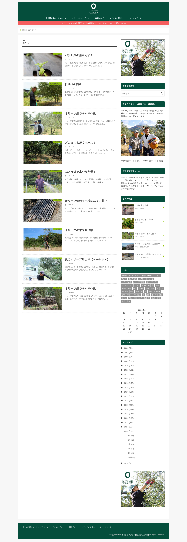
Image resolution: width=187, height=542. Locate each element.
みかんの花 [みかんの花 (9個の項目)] (132, 279)
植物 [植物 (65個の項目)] (123, 295)
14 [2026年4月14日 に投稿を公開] (137, 323)
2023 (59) (128, 422)
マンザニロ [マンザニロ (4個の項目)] (146, 286)
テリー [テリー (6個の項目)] (137, 286)
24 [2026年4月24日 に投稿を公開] (155, 326)
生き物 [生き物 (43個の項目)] (124, 298)
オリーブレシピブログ (80, 19)
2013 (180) (128, 379)
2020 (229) (128, 409)
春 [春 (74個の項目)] (142, 292)
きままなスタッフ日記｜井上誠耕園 (135, 534)
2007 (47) (128, 353)
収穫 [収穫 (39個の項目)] (134, 289)
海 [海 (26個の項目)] (143, 295)
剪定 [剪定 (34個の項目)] (157, 286)
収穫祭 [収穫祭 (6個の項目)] (141, 289)
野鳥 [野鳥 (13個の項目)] (158, 298)
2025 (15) (128, 431)
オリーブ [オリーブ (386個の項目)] (150, 279)
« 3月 (130, 332)
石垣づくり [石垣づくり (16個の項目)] (138, 298)
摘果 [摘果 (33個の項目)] (137, 292)
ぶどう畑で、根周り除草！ (140, 236)
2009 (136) (128, 361)
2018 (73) (128, 400)
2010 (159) (128, 366)
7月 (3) (131, 444)
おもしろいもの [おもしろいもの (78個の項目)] (147, 276)
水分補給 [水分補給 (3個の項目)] (137, 295)
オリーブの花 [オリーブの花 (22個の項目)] (126, 282)
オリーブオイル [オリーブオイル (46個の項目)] (152, 282)
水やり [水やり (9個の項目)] (129, 295)
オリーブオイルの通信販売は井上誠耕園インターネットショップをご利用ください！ (94, 24)
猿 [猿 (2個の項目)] (161, 295)
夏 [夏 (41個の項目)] (157, 289)
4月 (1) (131, 435)
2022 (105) (128, 418)
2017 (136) (128, 396)
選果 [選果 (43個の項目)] (153, 298)
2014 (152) (128, 383)
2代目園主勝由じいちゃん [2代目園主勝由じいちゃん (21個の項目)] (131, 276)
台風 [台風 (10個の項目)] (147, 289)
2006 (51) (128, 348)
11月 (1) (131, 457)
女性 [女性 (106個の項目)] (161, 289)
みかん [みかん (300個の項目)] (124, 279)
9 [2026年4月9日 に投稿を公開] (149, 320)
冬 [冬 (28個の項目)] (152, 286)
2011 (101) (128, 370)
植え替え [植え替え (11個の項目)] (157, 292)
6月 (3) (131, 439)
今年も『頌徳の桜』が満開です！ (141, 246)
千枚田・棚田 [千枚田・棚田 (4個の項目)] (126, 289)
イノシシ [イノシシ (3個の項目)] (142, 279)
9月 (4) (131, 452)
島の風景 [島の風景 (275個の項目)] (125, 292)
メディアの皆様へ (116, 19)
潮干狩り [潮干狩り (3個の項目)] (155, 295)
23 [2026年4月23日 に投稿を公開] (149, 326)
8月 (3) (131, 448)
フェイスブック (135, 19)
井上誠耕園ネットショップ (56, 19)
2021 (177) (128, 413)
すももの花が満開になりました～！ (142, 257)
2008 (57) (128, 357)
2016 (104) (128, 392)
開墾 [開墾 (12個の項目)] (123, 302)
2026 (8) (127, 462)
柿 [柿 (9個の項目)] (145, 292)
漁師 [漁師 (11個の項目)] (147, 295)
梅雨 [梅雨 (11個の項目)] (150, 292)
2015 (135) (128, 387)
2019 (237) (128, 405)
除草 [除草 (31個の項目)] (128, 302)
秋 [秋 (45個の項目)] (145, 298)
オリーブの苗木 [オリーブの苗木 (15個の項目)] (138, 282)
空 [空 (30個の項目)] (148, 298)
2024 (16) (128, 426)
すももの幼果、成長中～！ (140, 222)
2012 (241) (128, 374)
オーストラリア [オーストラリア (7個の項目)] (127, 286)
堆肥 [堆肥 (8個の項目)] (152, 289)
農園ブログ (99, 19)
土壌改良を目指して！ (138, 208)
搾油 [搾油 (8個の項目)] (131, 292)
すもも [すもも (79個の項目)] (157, 276)
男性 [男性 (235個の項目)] (130, 298)
